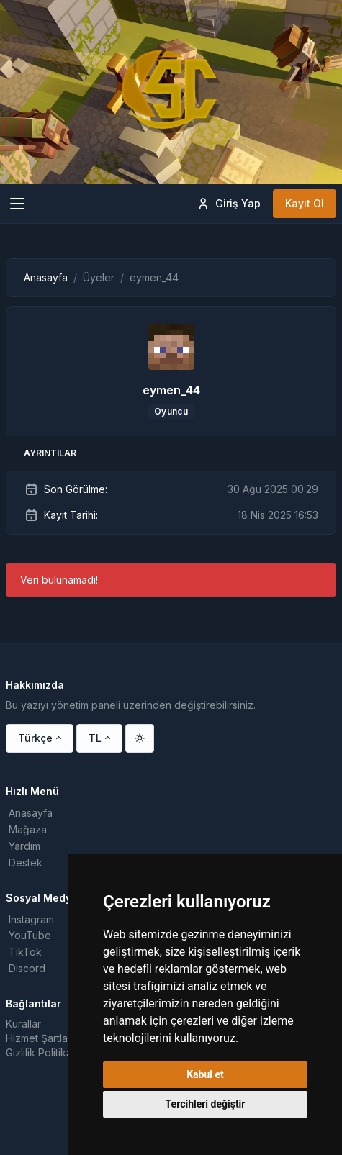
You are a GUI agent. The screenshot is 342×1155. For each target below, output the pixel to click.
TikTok (25, 952)
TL (95, 738)
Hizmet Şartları (39, 1038)
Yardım (24, 846)
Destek (25, 862)
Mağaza (28, 829)
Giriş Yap (229, 203)
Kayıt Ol (304, 203)
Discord (27, 968)
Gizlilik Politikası (42, 1052)
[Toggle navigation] (17, 203)
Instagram (31, 919)
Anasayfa (46, 277)
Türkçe (35, 738)
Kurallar (23, 1024)
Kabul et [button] (205, 1074)
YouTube (30, 935)
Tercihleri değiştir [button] (206, 1104)
